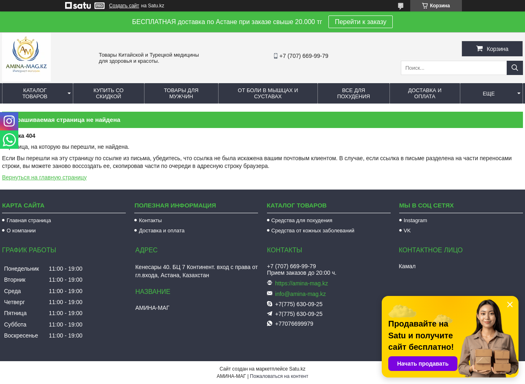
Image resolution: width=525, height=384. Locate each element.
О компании (21, 230)
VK (407, 230)
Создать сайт (124, 6)
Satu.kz (297, 369)
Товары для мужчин (181, 93)
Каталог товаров (35, 93)
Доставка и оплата (425, 93)
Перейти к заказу (361, 21)
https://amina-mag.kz (301, 283)
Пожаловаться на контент (279, 376)
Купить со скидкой (109, 93)
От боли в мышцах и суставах (268, 93)
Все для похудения (353, 93)
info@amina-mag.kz (300, 294)
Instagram (415, 220)
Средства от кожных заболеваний (312, 230)
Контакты (150, 220)
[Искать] (515, 68)
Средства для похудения (301, 220)
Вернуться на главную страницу (44, 177)
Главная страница (29, 220)
